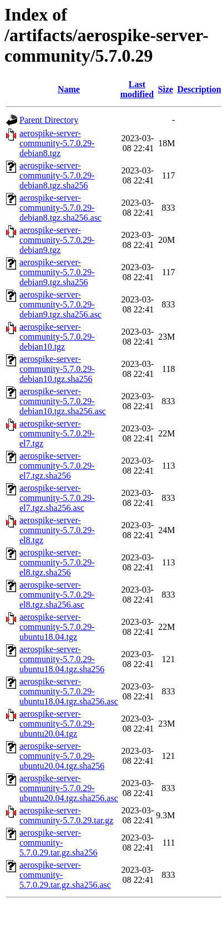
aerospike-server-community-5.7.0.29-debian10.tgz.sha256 (57, 369)
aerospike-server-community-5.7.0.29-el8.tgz (57, 530)
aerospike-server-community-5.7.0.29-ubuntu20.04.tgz (57, 723)
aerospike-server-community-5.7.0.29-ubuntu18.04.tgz (57, 627)
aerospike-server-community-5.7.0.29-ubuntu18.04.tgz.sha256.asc (68, 691)
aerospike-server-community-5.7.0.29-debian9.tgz (57, 240)
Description (199, 89)
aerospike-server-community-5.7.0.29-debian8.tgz (57, 143)
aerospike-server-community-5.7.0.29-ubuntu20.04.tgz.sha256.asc (68, 788)
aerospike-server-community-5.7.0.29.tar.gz (66, 815)
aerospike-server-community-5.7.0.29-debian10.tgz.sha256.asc (62, 401)
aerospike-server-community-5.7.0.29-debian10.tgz (57, 336)
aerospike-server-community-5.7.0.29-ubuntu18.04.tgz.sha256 (61, 659)
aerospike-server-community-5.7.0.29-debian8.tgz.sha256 (57, 175)
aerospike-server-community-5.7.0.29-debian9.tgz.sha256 (57, 272)
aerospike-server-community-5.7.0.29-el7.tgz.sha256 (57, 465)
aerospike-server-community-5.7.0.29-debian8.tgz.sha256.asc (60, 207)
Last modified (137, 89)
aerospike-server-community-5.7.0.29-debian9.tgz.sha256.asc (60, 304)
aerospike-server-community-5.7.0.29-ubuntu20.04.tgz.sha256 (61, 756)
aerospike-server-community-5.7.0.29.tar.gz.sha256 (58, 842)
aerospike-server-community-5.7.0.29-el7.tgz (57, 433)
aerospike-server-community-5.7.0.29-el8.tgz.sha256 (57, 562)
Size (166, 89)
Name (69, 89)
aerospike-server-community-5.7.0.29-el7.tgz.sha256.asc (57, 498)
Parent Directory (48, 120)
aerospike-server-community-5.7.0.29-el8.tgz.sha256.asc (57, 594)
